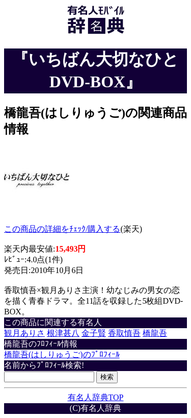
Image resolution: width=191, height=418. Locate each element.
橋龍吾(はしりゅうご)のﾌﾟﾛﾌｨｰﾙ (62, 354)
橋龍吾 (155, 333)
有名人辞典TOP (96, 397)
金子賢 (93, 333)
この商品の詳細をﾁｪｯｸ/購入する (62, 229)
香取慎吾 (124, 333)
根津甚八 (63, 333)
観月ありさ (24, 333)
